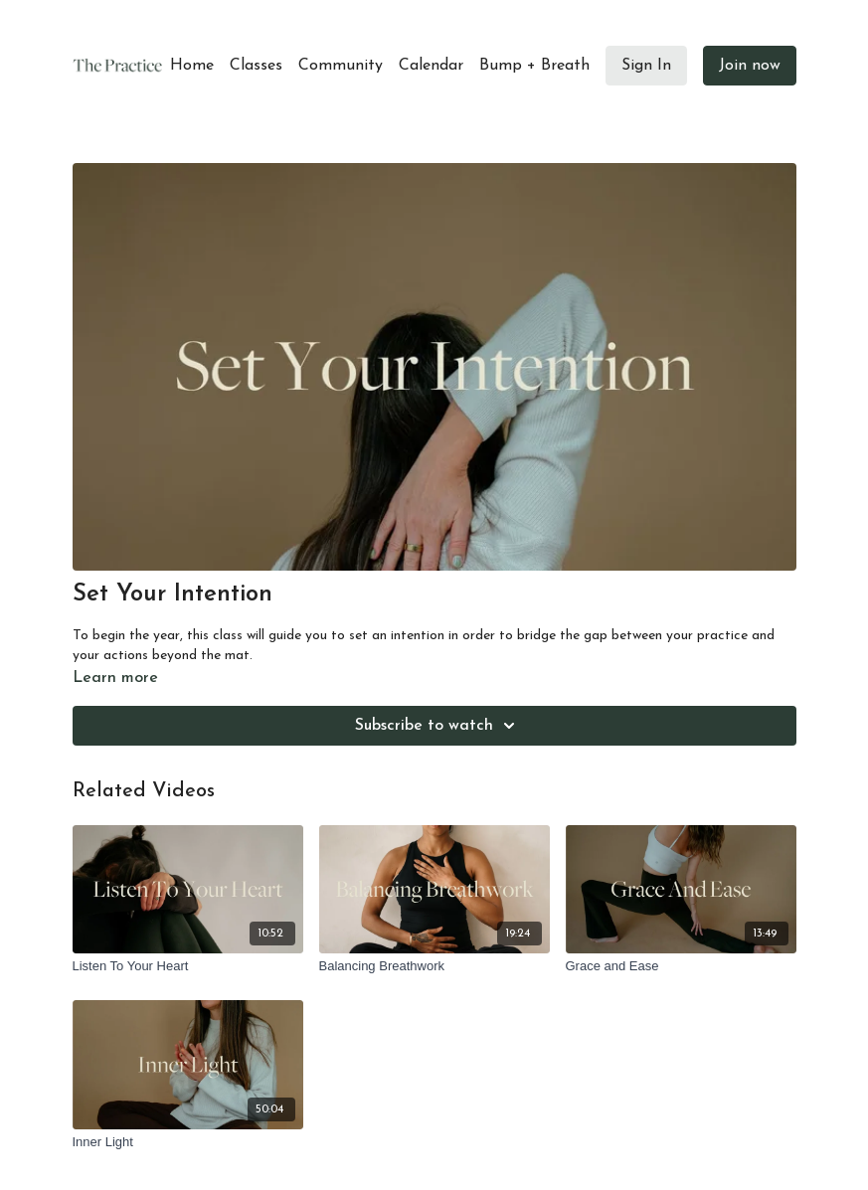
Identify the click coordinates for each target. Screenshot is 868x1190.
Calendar (431, 66)
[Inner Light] (188, 1142)
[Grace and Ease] (681, 966)
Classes (256, 66)
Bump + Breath (534, 66)
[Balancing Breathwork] (434, 966)
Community (340, 66)
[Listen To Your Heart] (188, 966)
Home (192, 66)
